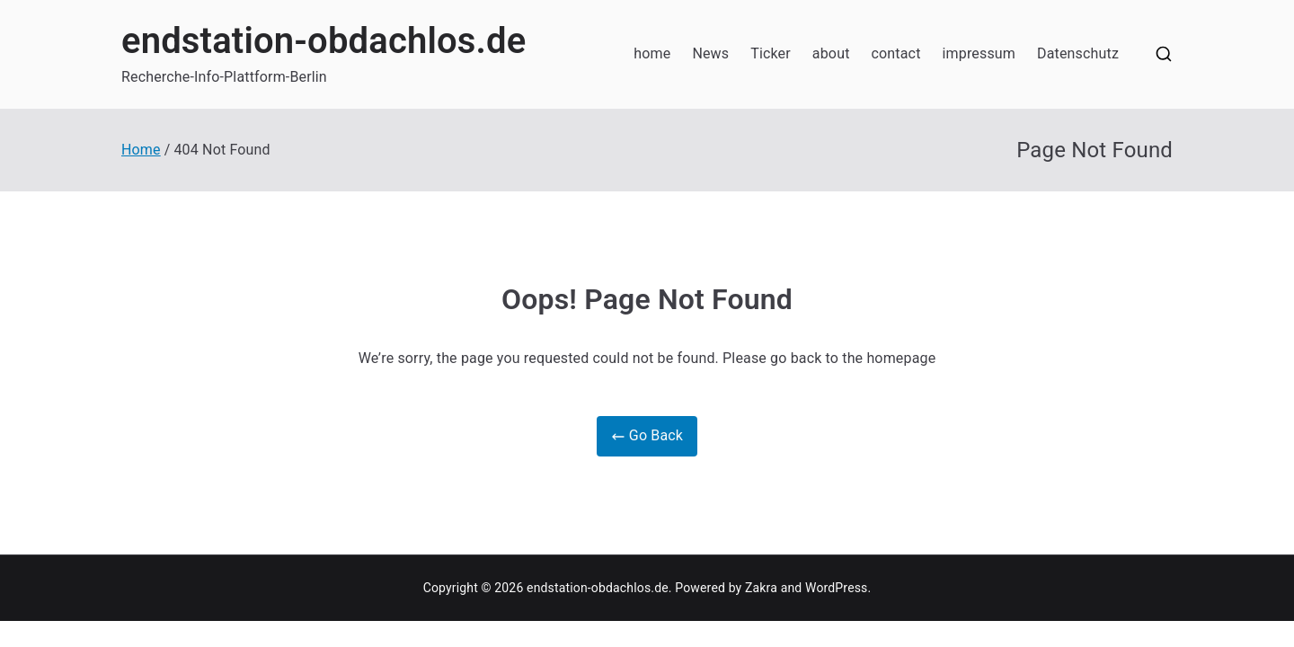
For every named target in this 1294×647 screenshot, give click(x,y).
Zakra (761, 588)
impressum (979, 53)
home (652, 53)
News (710, 53)
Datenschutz (1078, 53)
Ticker (770, 53)
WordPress (836, 588)
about (831, 53)
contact (896, 53)
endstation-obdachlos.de (323, 41)
